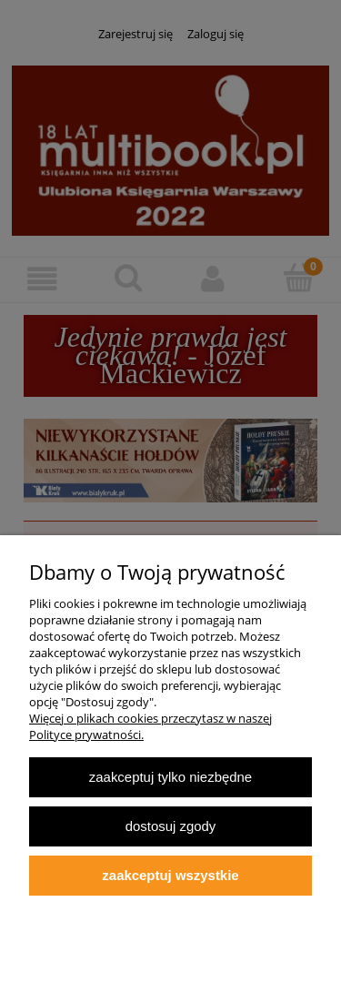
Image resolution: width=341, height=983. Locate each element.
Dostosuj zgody (170, 826)
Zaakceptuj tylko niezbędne (170, 777)
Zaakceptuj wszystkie (170, 875)
